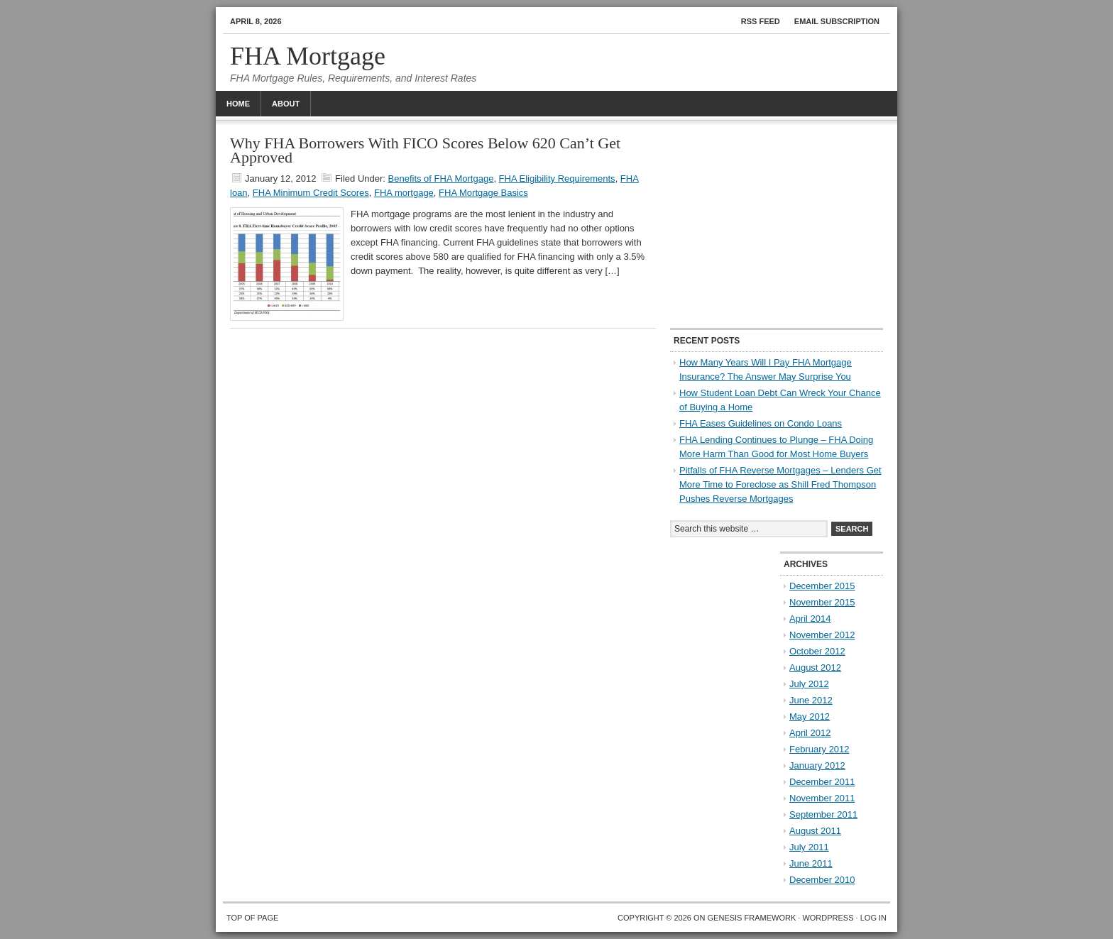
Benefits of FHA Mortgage (441, 178)
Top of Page (252, 917)
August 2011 (815, 830)
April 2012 (810, 732)
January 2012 (817, 765)
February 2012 (819, 749)
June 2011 (811, 863)
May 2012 (809, 716)
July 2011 (809, 847)
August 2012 (815, 667)
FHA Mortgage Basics (483, 192)
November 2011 (822, 798)
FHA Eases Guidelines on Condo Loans (760, 423)
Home (238, 103)
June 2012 (811, 700)
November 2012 (822, 635)
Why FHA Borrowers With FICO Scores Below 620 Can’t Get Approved (425, 150)
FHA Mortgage (307, 56)
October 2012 (817, 651)
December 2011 (822, 781)
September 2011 (823, 814)
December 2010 (822, 879)
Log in (873, 917)
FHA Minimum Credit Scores (311, 192)
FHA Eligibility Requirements (557, 178)
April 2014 (810, 618)
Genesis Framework (752, 917)
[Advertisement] (776, 225)
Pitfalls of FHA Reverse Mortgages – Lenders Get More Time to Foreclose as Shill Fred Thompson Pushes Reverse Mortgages (780, 484)
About (286, 103)
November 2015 (822, 602)
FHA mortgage (404, 192)
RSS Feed (760, 21)
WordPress (827, 917)
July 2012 (809, 684)
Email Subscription (836, 21)
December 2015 (822, 586)
